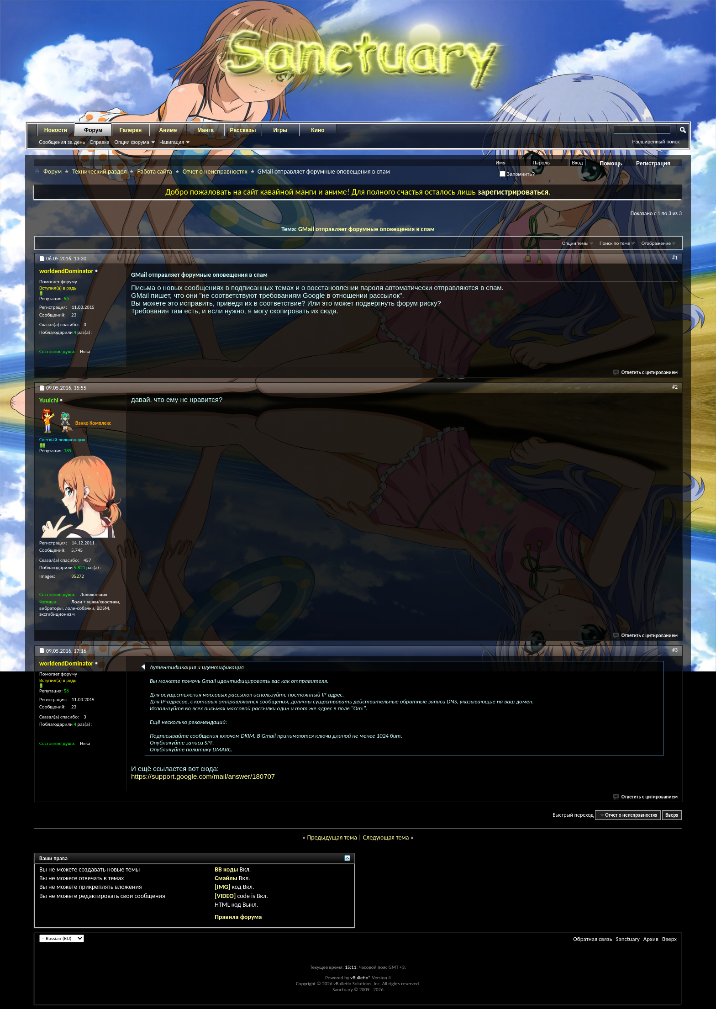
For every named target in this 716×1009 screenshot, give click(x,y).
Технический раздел (99, 171)
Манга (205, 130)
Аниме (168, 130)
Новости (55, 130)
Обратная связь (592, 938)
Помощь (611, 163)
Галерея (131, 130)
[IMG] (222, 887)
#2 (675, 387)
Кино (317, 130)
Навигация (171, 142)
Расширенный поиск (655, 141)
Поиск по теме (615, 243)
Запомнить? (517, 174)
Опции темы (575, 243)
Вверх (671, 815)
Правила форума (238, 917)
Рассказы (243, 130)
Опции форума (131, 142)
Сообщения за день (62, 142)
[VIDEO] (225, 896)
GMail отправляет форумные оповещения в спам (366, 229)
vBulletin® (360, 978)
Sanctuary (627, 938)
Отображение (656, 243)
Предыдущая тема (332, 837)
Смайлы (226, 878)
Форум (93, 130)
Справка (99, 142)
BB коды (226, 869)
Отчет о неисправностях (215, 171)
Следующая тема (386, 837)
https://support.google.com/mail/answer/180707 (203, 776)
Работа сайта (154, 171)
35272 (77, 576)
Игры (280, 130)
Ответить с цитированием (646, 372)
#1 (675, 257)
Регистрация (653, 163)
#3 (675, 650)
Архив (650, 938)
